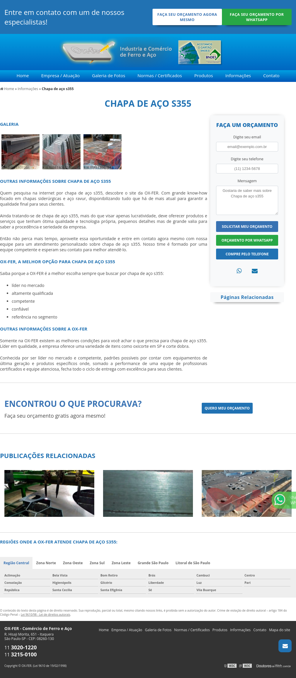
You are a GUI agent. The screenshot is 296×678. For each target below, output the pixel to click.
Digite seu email (247, 137)
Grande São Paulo (153, 562)
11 (20, 647)
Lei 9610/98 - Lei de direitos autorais (45, 614)
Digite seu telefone (247, 158)
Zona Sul (97, 562)
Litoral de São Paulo (192, 562)
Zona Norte (46, 562)
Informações (238, 75)
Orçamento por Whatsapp (247, 240)
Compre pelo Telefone (246, 254)
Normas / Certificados (160, 75)
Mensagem (247, 180)
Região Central (16, 562)
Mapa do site (279, 629)
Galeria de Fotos (108, 75)
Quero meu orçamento (227, 408)
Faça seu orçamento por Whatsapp (257, 17)
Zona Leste (121, 562)
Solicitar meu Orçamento (247, 226)
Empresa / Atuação (60, 75)
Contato (271, 75)
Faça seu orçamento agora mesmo (187, 17)
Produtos (203, 75)
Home (22, 75)
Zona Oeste (73, 562)
